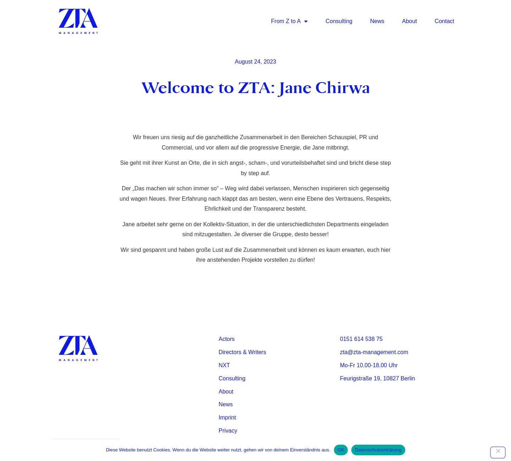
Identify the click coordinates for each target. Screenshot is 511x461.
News (377, 21)
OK (340, 449)
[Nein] (498, 452)
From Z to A (289, 21)
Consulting (338, 21)
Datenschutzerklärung (378, 449)
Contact (444, 21)
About (409, 21)
